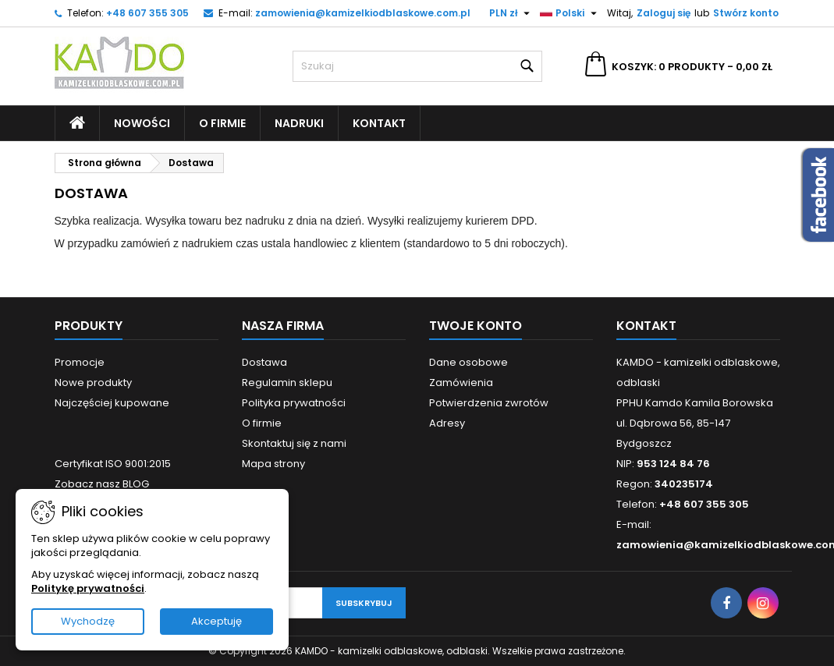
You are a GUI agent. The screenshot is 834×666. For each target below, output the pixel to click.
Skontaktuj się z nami (294, 443)
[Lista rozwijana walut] (511, 13)
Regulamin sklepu (287, 382)
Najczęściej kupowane (112, 402)
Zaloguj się (663, 12)
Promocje (80, 362)
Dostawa (264, 362)
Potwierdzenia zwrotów (488, 402)
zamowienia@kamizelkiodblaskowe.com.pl (362, 12)
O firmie (222, 123)
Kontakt (379, 123)
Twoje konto (475, 326)
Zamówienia (461, 382)
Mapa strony (273, 463)
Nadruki (299, 123)
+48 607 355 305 (147, 12)
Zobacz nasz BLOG (102, 483)
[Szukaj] (417, 66)
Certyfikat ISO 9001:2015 (113, 463)
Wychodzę (88, 621)
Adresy (447, 423)
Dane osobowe (468, 362)
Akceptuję (216, 621)
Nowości (142, 123)
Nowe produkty (93, 382)
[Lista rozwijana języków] (570, 13)
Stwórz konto (746, 12)
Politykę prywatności (87, 588)
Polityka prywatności (294, 402)
